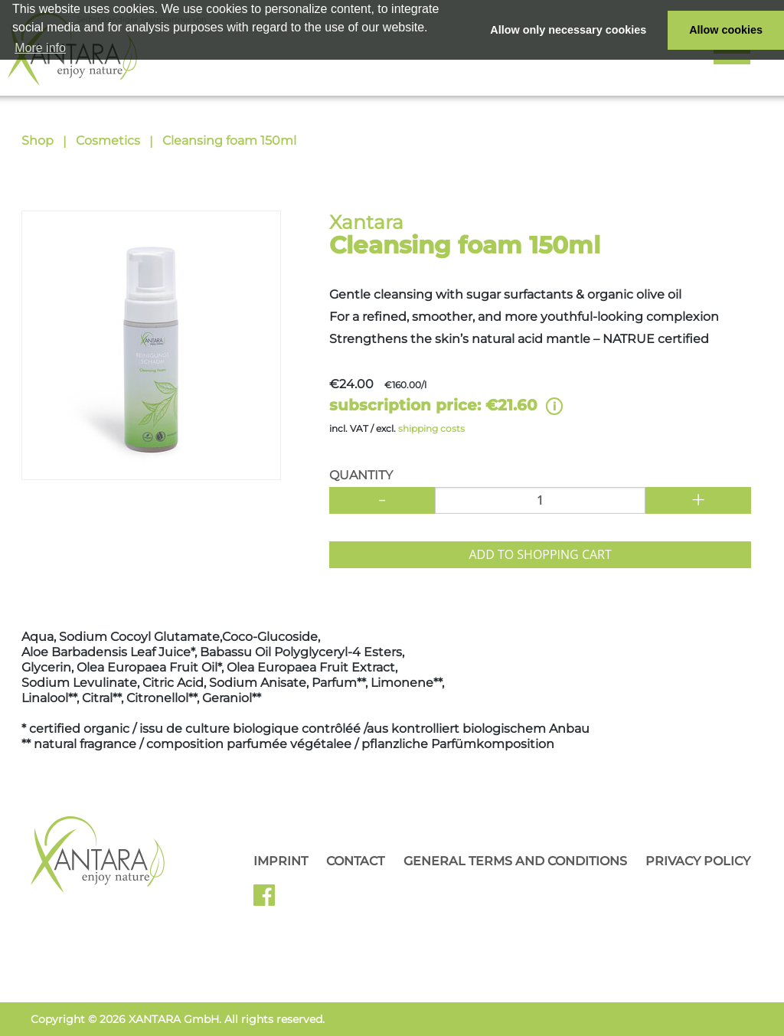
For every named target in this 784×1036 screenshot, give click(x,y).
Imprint (280, 861)
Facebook (270, 900)
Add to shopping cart (540, 554)
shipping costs (431, 428)
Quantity (361, 475)
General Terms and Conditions (515, 861)
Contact (355, 861)
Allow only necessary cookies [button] (568, 30)
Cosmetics (108, 140)
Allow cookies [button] (726, 30)
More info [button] (40, 47)
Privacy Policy (697, 861)
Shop (37, 140)
